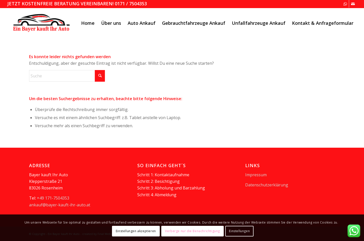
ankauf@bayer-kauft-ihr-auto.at (59, 205)
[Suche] (67, 76)
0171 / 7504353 (131, 4)
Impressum (256, 175)
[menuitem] (88, 23)
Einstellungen (239, 231)
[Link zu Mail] (353, 4)
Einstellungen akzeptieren (136, 231)
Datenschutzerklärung (266, 185)
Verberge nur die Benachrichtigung (192, 231)
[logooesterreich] (42, 23)
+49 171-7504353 (53, 198)
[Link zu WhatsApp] (345, 4)
